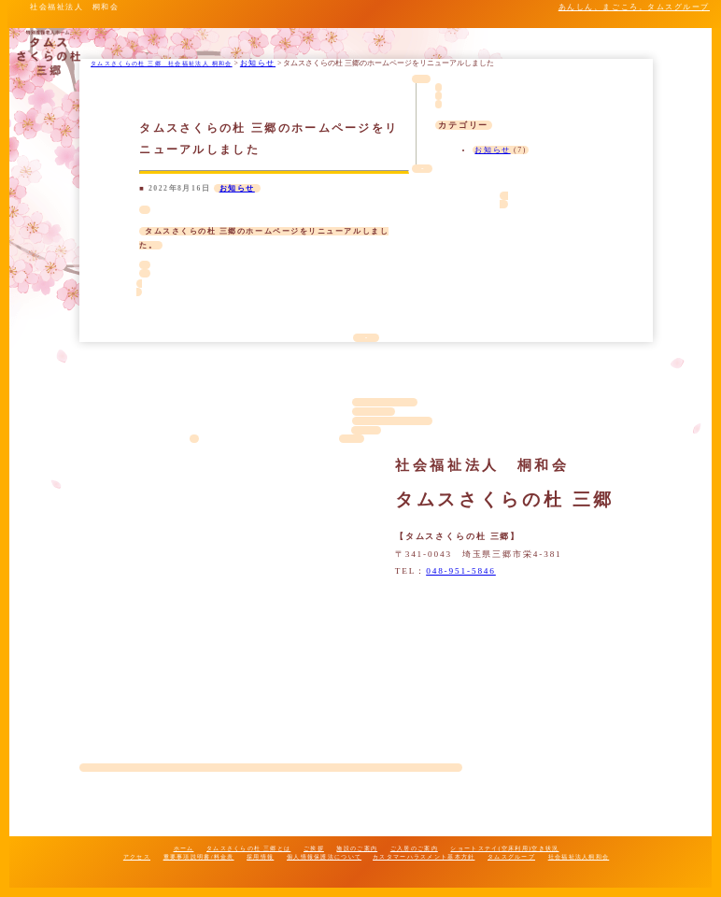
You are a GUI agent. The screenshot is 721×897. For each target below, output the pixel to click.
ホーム (184, 848)
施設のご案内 (356, 848)
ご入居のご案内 (414, 848)
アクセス (136, 856)
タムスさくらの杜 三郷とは (248, 848)
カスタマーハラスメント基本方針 (423, 856)
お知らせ (237, 188)
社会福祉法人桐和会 (579, 856)
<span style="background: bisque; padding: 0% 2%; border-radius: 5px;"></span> (271, 606)
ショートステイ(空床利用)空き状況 (504, 848)
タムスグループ (511, 856)
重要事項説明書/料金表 (198, 856)
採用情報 (260, 856)
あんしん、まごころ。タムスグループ (634, 7)
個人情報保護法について (324, 856)
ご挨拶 (314, 848)
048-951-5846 (461, 571)
